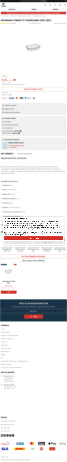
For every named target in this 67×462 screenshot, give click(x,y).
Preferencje (48, 243)
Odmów (18, 243)
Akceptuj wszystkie (33, 238)
